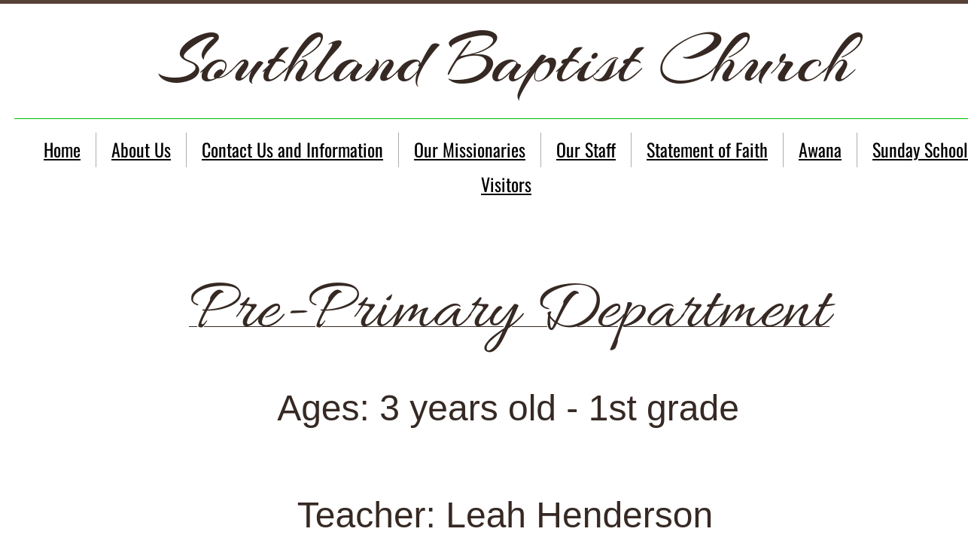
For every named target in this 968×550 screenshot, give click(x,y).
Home (62, 149)
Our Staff (586, 149)
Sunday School (920, 149)
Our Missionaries (469, 149)
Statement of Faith (707, 149)
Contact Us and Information (292, 149)
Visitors (506, 183)
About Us (141, 149)
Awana (820, 149)
